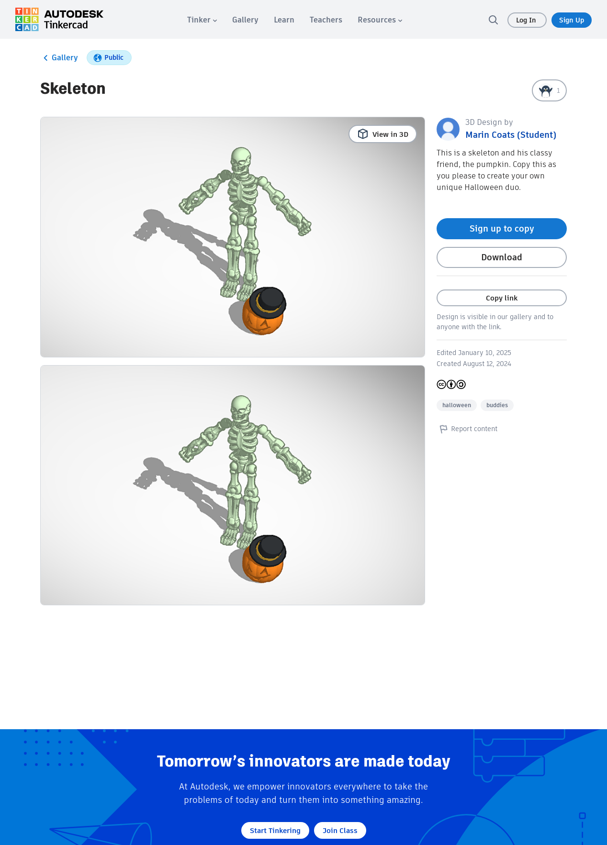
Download (501, 257)
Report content (467, 429)
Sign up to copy (502, 228)
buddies (497, 405)
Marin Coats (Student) (510, 135)
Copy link (501, 298)
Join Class (340, 830)
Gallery (59, 58)
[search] (493, 19)
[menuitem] (202, 19)
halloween (456, 405)
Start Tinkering (275, 830)
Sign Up (571, 20)
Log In (527, 20)
